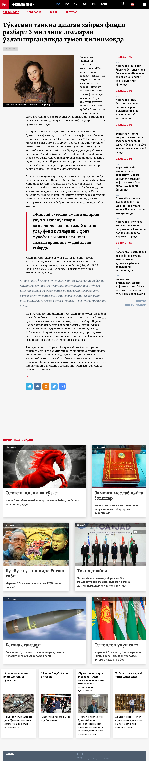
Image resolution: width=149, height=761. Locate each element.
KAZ (58, 4)
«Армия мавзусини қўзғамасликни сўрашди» (17, 677)
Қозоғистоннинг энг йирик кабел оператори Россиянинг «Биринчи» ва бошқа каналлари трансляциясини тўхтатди (130, 74)
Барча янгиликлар (135, 291)
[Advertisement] (74, 416)
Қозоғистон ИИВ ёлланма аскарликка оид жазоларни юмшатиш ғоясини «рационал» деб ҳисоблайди (128, 107)
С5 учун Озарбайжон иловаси (55, 675)
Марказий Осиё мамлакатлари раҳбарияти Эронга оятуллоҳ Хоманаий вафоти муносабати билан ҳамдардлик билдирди (128, 173)
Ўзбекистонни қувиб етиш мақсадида (130, 675)
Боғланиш (10, 753)
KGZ (68, 4)
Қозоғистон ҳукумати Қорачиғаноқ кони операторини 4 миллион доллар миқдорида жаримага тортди (131, 221)
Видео (62, 12)
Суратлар (82, 12)
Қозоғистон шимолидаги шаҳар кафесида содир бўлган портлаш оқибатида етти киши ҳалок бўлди (130, 276)
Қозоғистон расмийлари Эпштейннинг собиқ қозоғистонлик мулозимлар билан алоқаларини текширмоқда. (131, 252)
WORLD (106, 4)
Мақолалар (40, 12)
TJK (76, 4)
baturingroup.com (98, 758)
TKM (86, 4)
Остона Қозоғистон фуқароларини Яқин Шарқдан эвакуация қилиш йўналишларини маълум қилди (130, 199)
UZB (96, 4)
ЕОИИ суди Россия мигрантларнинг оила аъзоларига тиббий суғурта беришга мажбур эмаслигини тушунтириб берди (131, 139)
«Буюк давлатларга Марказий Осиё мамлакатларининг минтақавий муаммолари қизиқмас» (93, 682)
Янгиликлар (13, 12)
